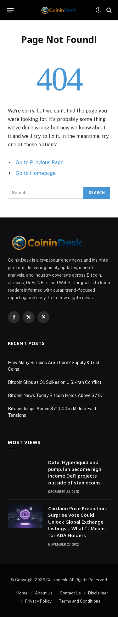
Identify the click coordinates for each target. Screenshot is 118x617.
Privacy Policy (38, 601)
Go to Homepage (36, 173)
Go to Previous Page (40, 162)
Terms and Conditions (79, 601)
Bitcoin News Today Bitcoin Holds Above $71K (55, 395)
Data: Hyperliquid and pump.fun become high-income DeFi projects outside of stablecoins (75, 472)
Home (22, 593)
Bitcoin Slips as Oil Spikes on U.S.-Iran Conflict (55, 382)
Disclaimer (98, 593)
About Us (44, 593)
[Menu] (10, 10)
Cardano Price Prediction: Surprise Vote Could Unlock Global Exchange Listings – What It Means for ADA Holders (77, 521)
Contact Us (70, 593)
